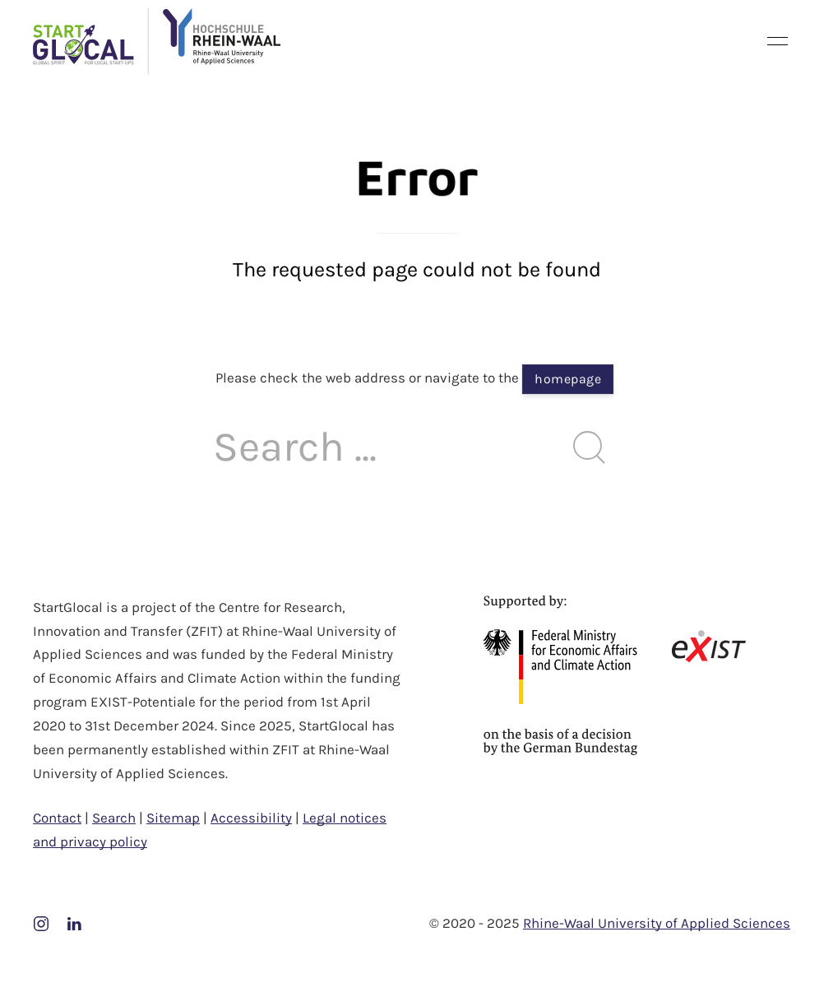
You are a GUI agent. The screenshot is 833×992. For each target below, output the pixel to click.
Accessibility (251, 817)
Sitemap (173, 817)
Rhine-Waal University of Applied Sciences (656, 923)
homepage (568, 379)
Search (114, 817)
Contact (57, 817)
